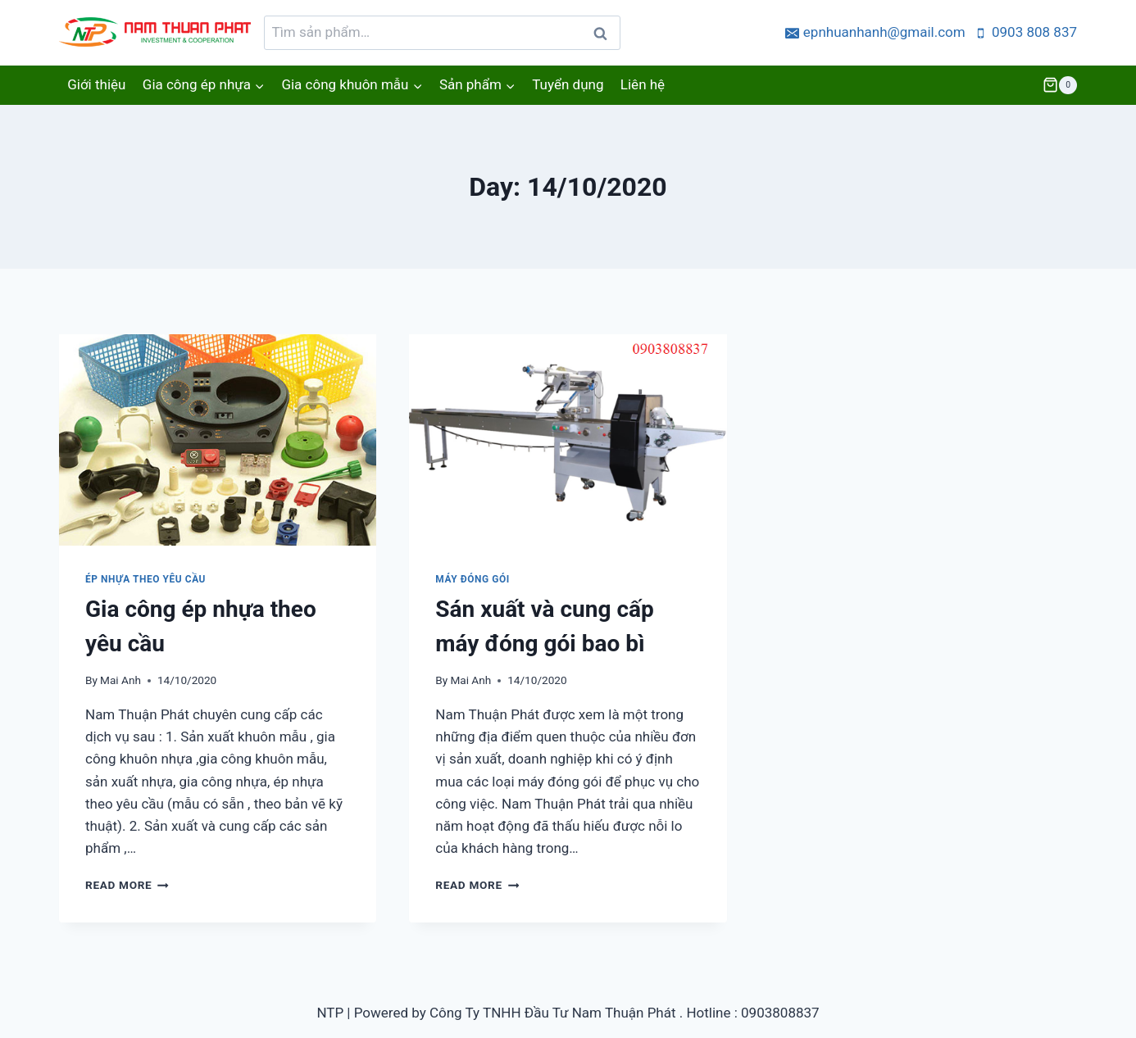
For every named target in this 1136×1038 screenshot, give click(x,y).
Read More (127, 884)
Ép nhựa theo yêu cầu (145, 579)
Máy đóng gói (472, 579)
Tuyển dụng (567, 84)
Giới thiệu (96, 84)
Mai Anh (120, 680)
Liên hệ (642, 84)
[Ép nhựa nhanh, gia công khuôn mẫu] (157, 32)
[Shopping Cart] (1060, 85)
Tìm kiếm (604, 38)
